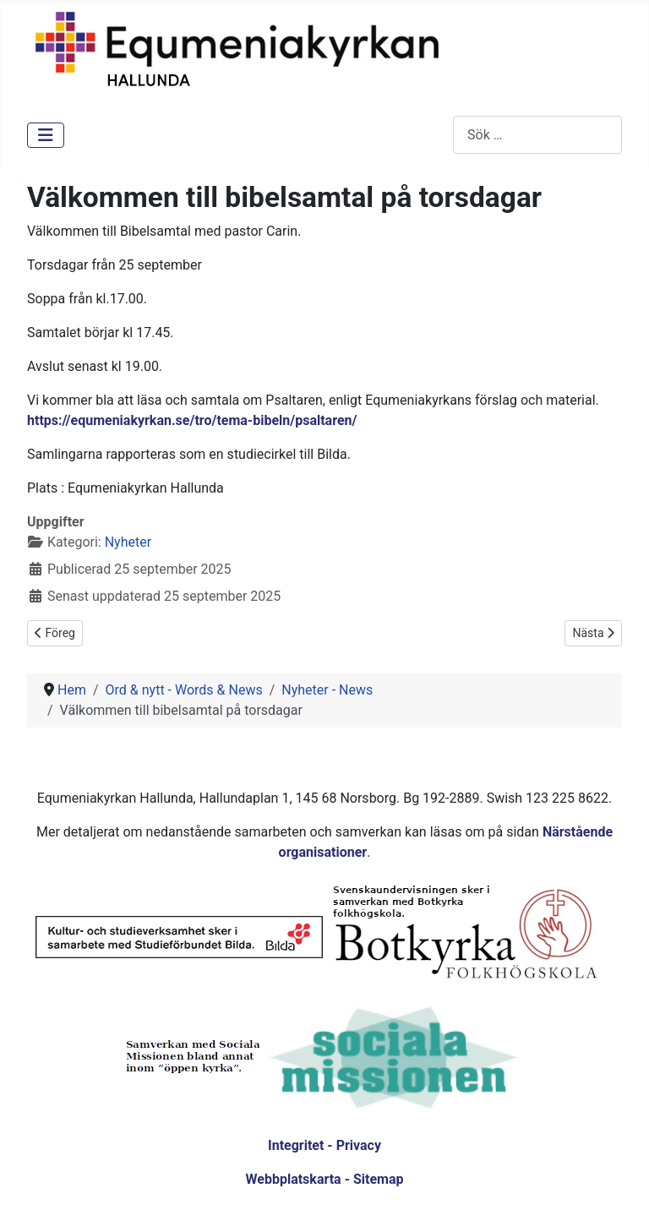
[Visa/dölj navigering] (45, 135)
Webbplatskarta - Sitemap (325, 1179)
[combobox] (537, 135)
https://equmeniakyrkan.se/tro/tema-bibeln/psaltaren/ (192, 420)
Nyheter (128, 542)
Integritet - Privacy (324, 1145)
